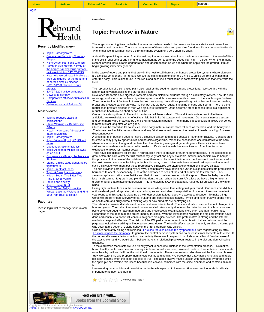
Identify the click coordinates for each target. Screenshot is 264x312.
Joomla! (33, 308)
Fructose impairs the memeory (111, 233)
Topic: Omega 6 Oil (58, 185)
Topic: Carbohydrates (59, 53)
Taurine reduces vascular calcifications (61, 119)
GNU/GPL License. (82, 308)
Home (36, 4)
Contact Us (150, 4)
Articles (65, 4)
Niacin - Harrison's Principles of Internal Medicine (65, 132)
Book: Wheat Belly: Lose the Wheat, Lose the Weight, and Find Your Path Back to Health (67, 191)
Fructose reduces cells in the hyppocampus (169, 229)
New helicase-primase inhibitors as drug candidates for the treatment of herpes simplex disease (67, 79)
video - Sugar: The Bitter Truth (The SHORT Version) (64, 177)
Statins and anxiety (58, 182)
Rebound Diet (97, 4)
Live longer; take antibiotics (63, 146)
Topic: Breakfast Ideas (60, 169)
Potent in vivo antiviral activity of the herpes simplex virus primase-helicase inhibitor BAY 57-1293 (66, 69)
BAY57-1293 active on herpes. (65, 91)
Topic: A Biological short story (64, 172)
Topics (175, 4)
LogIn (32, 10)
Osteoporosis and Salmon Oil (64, 104)
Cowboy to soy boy (58, 94)
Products (121, 4)
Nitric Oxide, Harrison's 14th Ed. (66, 62)
